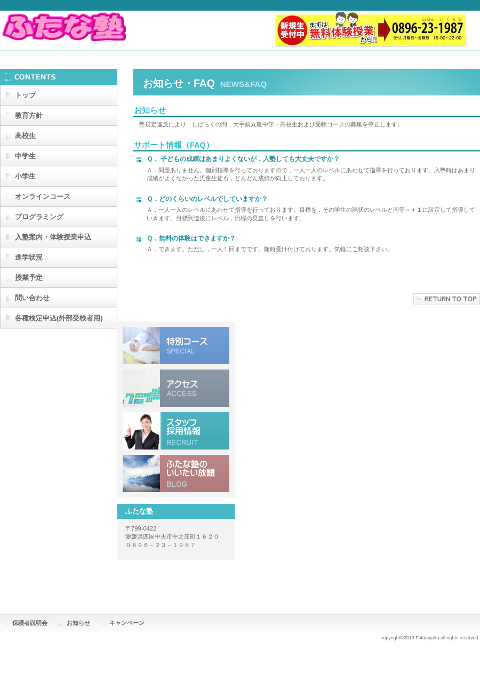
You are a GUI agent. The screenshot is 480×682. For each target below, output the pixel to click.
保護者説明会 (29, 623)
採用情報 (176, 431)
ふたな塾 (106, 31)
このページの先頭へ (446, 298)
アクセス (176, 388)
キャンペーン (127, 623)
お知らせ (78, 623)
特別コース (176, 345)
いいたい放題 (176, 473)
